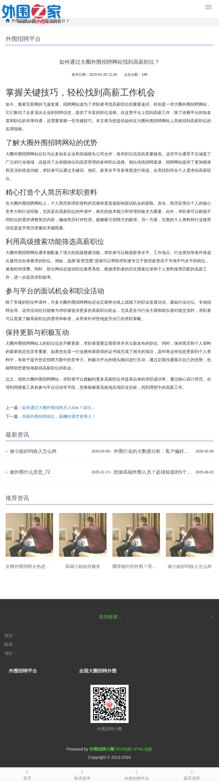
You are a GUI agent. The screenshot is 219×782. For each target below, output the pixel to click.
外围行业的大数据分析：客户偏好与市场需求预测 (153, 451)
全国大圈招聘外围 (98, 670)
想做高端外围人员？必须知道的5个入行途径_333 (153, 472)
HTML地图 (142, 749)
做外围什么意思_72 (30, 472)
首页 (27, 774)
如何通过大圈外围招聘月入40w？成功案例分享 (65, 407)
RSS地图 (123, 749)
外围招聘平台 (137, 774)
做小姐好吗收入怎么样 (33, 451)
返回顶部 (191, 774)
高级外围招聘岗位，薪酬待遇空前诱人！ (59, 416)
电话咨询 (82, 774)
